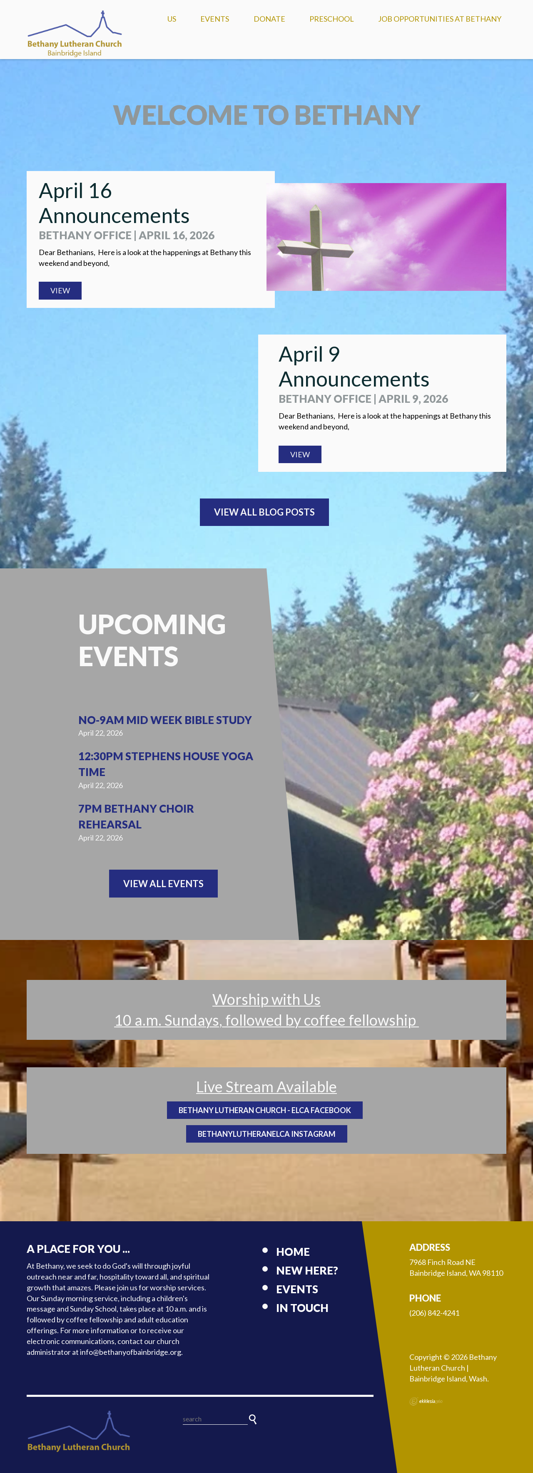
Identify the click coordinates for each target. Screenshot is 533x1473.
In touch (302, 1307)
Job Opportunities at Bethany (439, 18)
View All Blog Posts (264, 512)
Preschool (331, 18)
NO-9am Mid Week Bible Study (165, 720)
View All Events (163, 883)
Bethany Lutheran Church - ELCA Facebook (265, 1110)
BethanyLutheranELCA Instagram (267, 1133)
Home (293, 1251)
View (60, 290)
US (171, 18)
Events (214, 18)
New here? (307, 1270)
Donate (269, 18)
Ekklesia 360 (426, 1401)
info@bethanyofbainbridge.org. (131, 1351)
